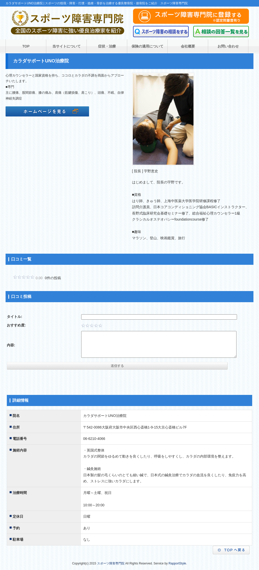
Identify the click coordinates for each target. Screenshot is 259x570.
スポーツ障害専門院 (110, 563)
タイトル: (14, 317)
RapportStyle (177, 563)
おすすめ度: (16, 325)
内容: (11, 345)
